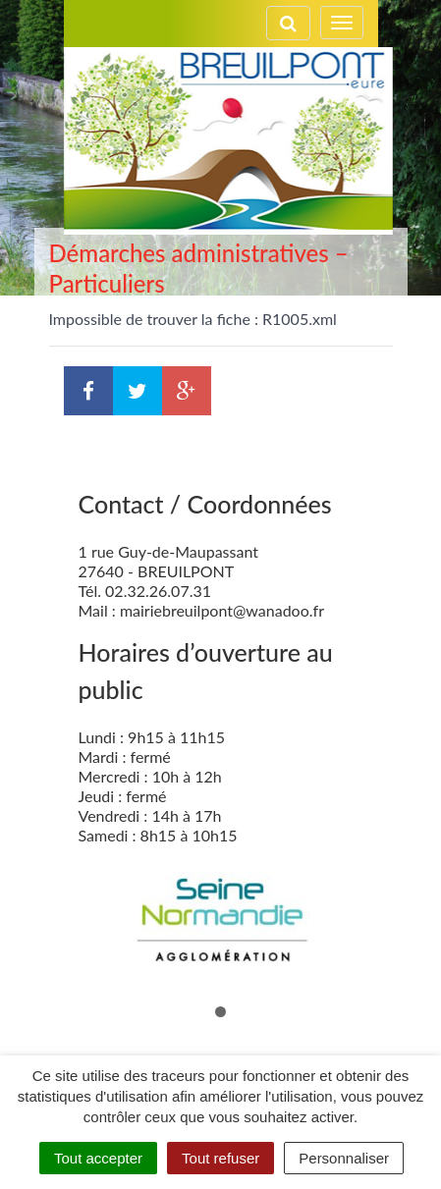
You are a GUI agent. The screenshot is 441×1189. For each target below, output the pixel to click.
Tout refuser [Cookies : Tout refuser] (220, 1158)
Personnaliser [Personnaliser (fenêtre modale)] (344, 1158)
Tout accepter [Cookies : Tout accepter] (98, 1158)
